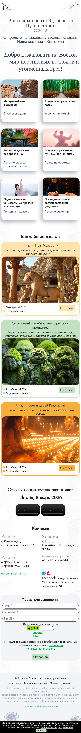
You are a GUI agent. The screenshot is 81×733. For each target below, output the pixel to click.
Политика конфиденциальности (40, 706)
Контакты (55, 41)
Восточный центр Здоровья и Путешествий (40, 23)
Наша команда (30, 41)
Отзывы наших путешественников (40, 489)
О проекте (12, 37)
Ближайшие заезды (42, 37)
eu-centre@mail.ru (13, 573)
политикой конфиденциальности (44, 647)
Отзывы (70, 37)
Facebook (60, 581)
